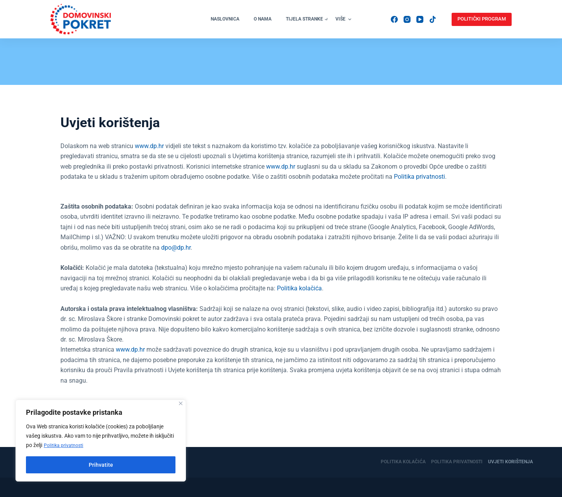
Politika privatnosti (66, 445)
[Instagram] (452, 24)
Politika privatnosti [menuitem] (457, 462)
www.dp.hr (149, 168)
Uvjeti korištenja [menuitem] (510, 462)
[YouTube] (452, 36)
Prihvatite (101, 465)
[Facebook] (452, 11)
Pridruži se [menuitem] (350, 30)
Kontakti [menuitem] (426, 30)
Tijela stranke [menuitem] (222, 30)
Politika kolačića (299, 310)
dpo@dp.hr (176, 270)
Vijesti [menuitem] (313, 30)
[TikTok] (452, 49)
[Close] (180, 404)
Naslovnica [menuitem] (139, 30)
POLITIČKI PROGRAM (494, 30)
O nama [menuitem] (177, 30)
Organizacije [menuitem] (274, 30)
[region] (100, 440)
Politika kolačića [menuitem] (403, 462)
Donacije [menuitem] (389, 30)
